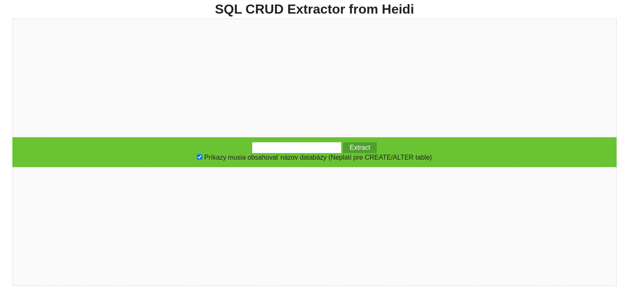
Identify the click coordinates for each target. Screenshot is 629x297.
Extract (360, 147)
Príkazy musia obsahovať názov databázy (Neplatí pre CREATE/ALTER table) (318, 157)
